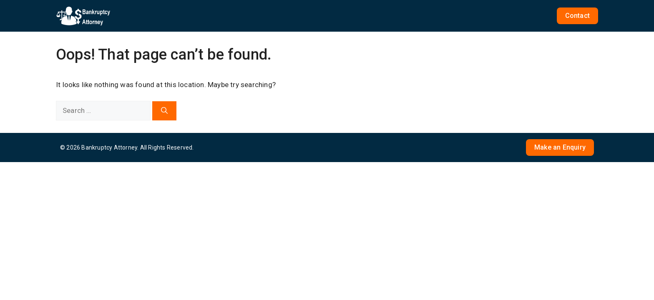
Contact (577, 16)
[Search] (164, 110)
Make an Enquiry (560, 147)
